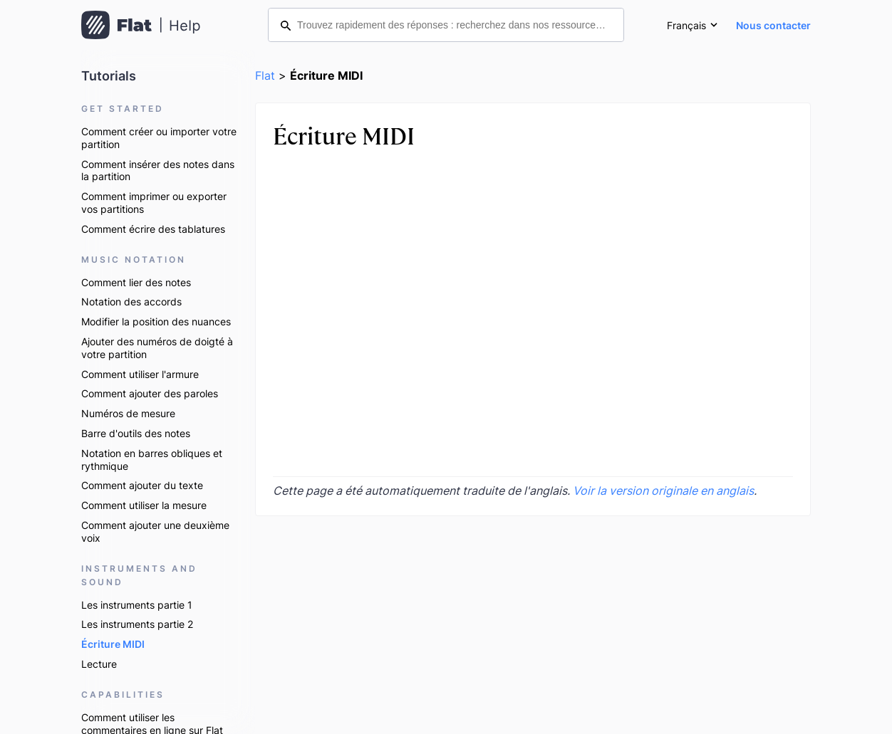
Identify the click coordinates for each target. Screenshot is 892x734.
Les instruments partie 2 (137, 624)
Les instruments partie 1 (136, 605)
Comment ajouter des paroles (149, 393)
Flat (265, 75)
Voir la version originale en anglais (663, 490)
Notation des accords (131, 301)
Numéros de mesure (128, 413)
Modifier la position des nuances (156, 321)
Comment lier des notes (136, 282)
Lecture (99, 664)
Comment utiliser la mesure (144, 505)
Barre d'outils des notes (135, 433)
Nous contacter (773, 25)
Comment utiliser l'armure (140, 374)
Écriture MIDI (113, 644)
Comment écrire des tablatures (153, 229)
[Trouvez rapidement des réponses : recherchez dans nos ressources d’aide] (446, 25)
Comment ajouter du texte (142, 485)
